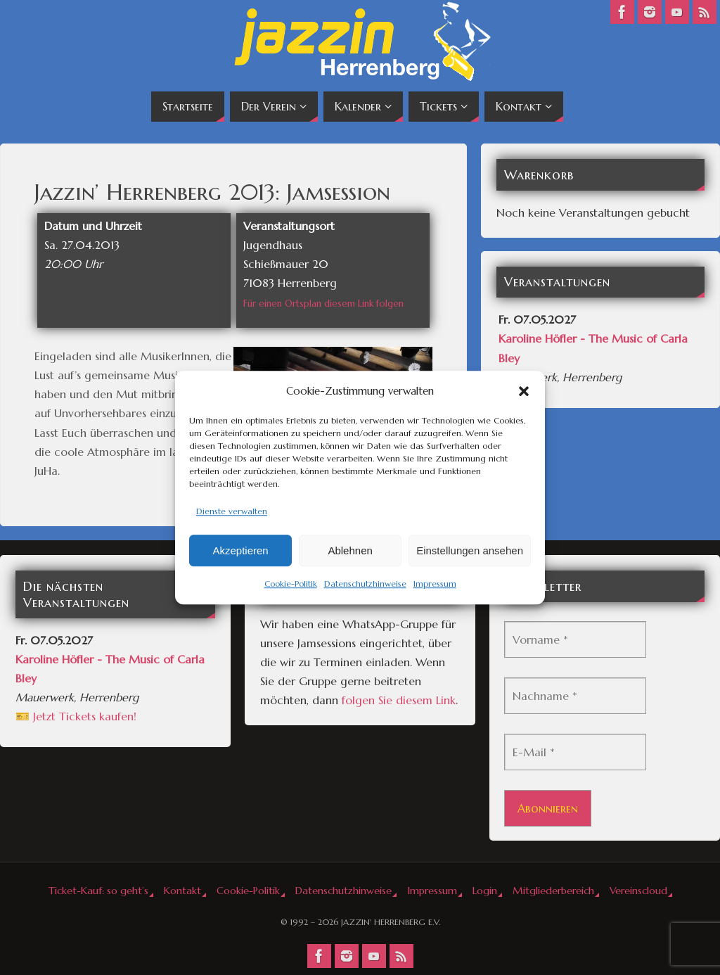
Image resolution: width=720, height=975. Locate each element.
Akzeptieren (240, 550)
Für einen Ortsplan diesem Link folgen (323, 304)
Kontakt (182, 890)
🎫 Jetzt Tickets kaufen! (75, 716)
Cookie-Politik (290, 584)
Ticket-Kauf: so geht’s (98, 890)
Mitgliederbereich (553, 890)
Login (484, 890)
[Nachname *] (575, 695)
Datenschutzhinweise (365, 584)
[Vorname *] (575, 639)
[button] (524, 391)
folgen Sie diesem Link (399, 700)
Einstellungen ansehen (469, 550)
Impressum (434, 584)
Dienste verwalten (231, 511)
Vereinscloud (638, 890)
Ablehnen (350, 550)
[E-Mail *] (575, 752)
